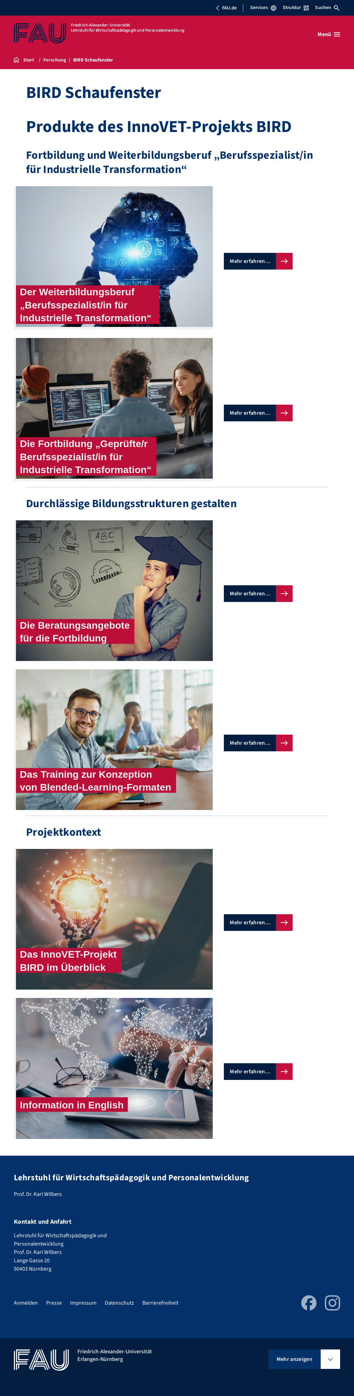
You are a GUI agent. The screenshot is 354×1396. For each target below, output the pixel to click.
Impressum (83, 1303)
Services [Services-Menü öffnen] (263, 7)
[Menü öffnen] (329, 34)
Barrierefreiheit (160, 1303)
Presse (54, 1303)
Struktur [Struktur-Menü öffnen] (296, 7)
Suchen (327, 7)
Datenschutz (119, 1303)
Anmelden (26, 1303)
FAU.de (226, 8)
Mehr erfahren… (250, 261)
